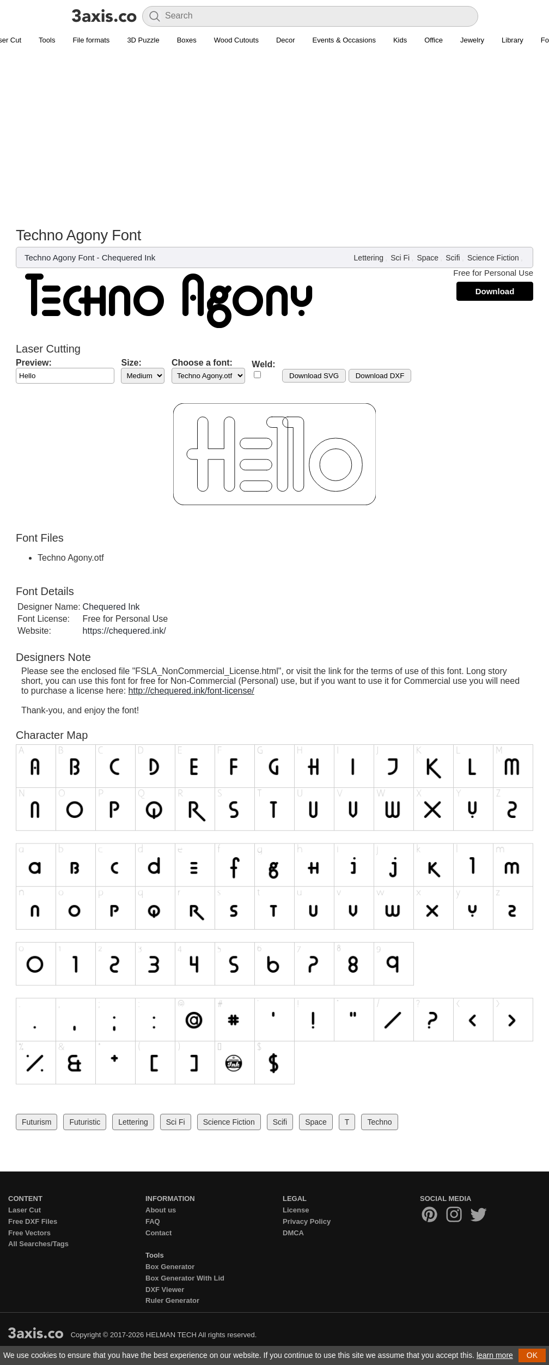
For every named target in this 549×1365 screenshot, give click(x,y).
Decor (285, 40)
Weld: (263, 364)
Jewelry (472, 40)
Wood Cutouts (236, 40)
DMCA (293, 1233)
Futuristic (84, 1122)
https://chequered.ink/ (124, 630)
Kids (400, 40)
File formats (90, 40)
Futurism (36, 1122)
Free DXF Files (32, 1221)
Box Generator (169, 1267)
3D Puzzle (143, 40)
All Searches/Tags (38, 1244)
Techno (379, 1122)
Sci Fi (400, 257)
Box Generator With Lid (184, 1278)
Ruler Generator (172, 1300)
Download (495, 291)
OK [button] (532, 1355)
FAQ (152, 1221)
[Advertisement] (274, 131)
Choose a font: (202, 362)
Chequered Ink (128, 257)
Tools (47, 40)
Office (433, 40)
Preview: (34, 362)
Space (427, 257)
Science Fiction (493, 257)
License (296, 1210)
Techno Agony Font (59, 257)
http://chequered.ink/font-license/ (191, 690)
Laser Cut (24, 1210)
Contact (158, 1233)
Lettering (368, 257)
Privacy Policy (307, 1221)
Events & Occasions (344, 40)
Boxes (187, 40)
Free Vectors (29, 1233)
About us (160, 1210)
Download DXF (380, 376)
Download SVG (314, 376)
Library (512, 40)
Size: (131, 362)
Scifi (453, 257)
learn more (495, 1355)
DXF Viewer (164, 1289)
